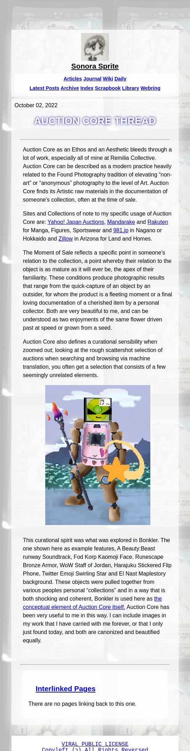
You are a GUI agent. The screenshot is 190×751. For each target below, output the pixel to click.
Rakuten (158, 222)
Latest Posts (45, 88)
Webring (150, 88)
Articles (73, 78)
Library (130, 88)
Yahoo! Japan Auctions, (77, 222)
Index (87, 88)
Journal (92, 78)
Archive (70, 88)
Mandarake (121, 222)
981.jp (120, 230)
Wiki (108, 78)
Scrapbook (107, 88)
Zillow (65, 239)
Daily (120, 78)
